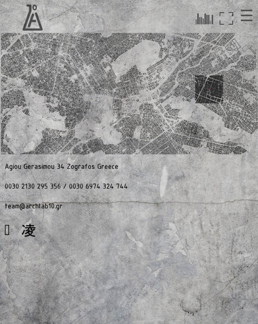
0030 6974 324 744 (98, 186)
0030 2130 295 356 (32, 186)
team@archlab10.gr (33, 206)
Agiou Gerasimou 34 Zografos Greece (61, 167)
